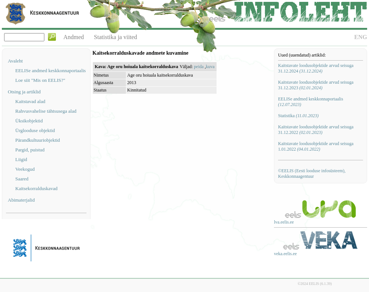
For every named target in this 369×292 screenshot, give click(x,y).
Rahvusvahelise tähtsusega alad (45, 111)
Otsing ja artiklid (24, 91)
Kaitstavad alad (30, 101)
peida (199, 66)
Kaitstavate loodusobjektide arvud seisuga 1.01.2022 (315, 146)
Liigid (21, 159)
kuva (210, 66)
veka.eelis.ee (285, 253)
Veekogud (25, 169)
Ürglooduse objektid (35, 130)
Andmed (73, 37)
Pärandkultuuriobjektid (37, 140)
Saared (21, 179)
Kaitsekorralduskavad (36, 188)
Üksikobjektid (29, 120)
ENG (360, 37)
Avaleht (15, 61)
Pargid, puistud (30, 150)
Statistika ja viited (115, 37)
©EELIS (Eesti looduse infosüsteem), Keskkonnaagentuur (312, 173)
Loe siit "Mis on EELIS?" (40, 80)
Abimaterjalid (21, 200)
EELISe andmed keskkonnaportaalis (50, 70)
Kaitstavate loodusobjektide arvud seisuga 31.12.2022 (315, 129)
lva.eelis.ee (284, 222)
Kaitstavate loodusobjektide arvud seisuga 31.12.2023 (315, 85)
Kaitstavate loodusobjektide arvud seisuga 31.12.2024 (315, 68)
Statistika (298, 115)
